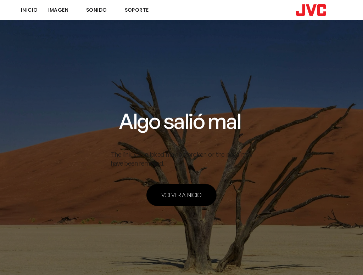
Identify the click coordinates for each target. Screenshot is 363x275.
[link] (311, 10)
